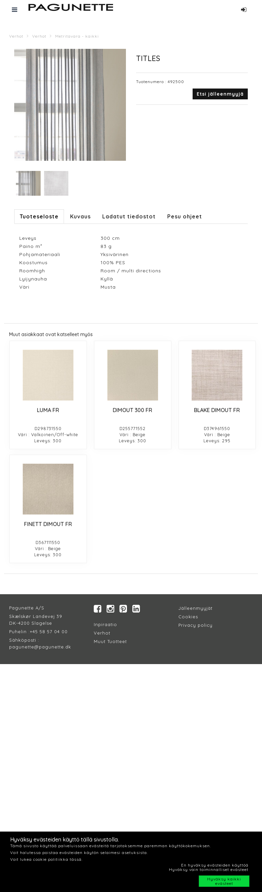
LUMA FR (48, 410)
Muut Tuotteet (110, 641)
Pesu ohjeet (184, 216)
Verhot (16, 36)
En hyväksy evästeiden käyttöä (214, 865)
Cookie (187, 616)
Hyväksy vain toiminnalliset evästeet (208, 869)
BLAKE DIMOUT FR (217, 410)
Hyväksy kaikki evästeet (224, 881)
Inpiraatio (105, 624)
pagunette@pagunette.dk (40, 646)
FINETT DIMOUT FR (48, 524)
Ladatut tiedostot (129, 216)
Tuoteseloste (39, 216)
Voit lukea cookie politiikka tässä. (46, 859)
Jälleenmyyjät (195, 608)
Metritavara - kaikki (77, 36)
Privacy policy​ (195, 625)
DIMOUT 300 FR (132, 410)
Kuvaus (80, 216)
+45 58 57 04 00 (49, 631)
